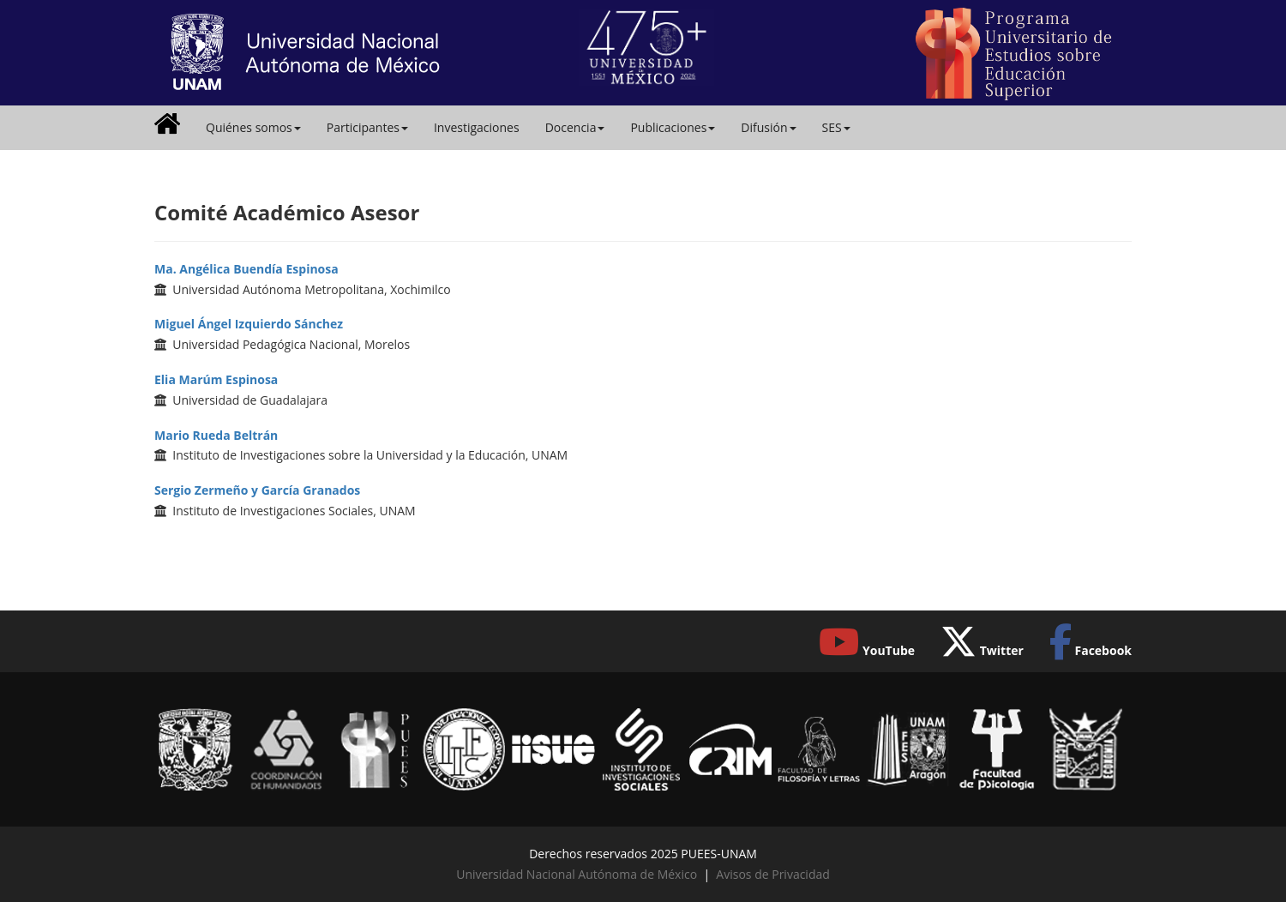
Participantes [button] (367, 127)
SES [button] (836, 127)
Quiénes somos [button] (253, 127)
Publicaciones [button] (672, 127)
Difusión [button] (768, 127)
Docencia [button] (575, 127)
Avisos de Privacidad (772, 874)
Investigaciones (477, 127)
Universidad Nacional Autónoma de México (576, 874)
